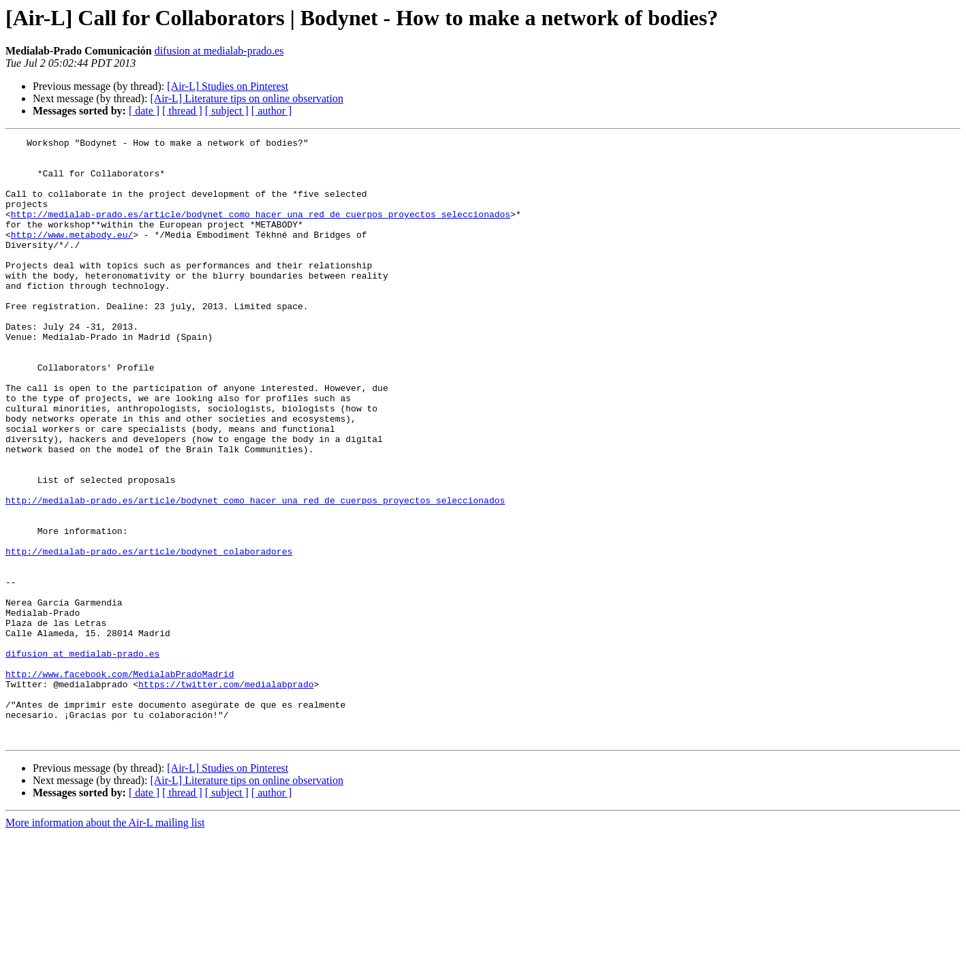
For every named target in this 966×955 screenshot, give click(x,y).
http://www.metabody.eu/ (72, 255)
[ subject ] (227, 110)
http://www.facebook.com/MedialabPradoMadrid (119, 782)
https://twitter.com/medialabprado (225, 794)
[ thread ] (182, 110)
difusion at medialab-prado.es (219, 51)
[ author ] (271, 110)
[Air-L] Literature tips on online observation (246, 98)
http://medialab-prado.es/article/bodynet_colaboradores (148, 635)
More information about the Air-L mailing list (104, 943)
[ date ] (144, 110)
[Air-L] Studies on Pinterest (227, 86)
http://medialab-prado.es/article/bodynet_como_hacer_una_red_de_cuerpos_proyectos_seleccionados (260, 230)
